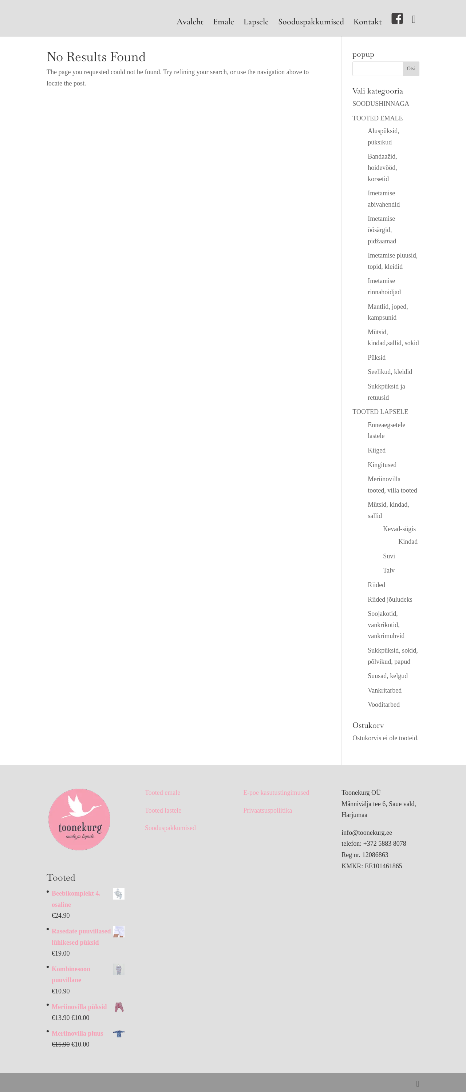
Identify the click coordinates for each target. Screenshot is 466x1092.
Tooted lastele (163, 810)
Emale (223, 23)
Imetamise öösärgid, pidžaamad (382, 229)
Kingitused (382, 465)
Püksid (377, 357)
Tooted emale (162, 792)
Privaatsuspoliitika (267, 810)
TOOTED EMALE (377, 118)
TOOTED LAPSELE (380, 411)
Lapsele (256, 23)
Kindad (408, 541)
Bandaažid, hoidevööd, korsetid (382, 167)
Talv (389, 570)
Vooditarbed (384, 704)
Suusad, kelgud (388, 675)
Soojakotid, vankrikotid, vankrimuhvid (386, 624)
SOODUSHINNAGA (380, 103)
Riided (376, 585)
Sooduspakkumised (311, 23)
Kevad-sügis (399, 529)
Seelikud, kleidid (390, 371)
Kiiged (377, 450)
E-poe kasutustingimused (276, 792)
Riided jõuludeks (390, 599)
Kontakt (368, 23)
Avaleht (190, 23)
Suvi (389, 556)
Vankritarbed (385, 690)
